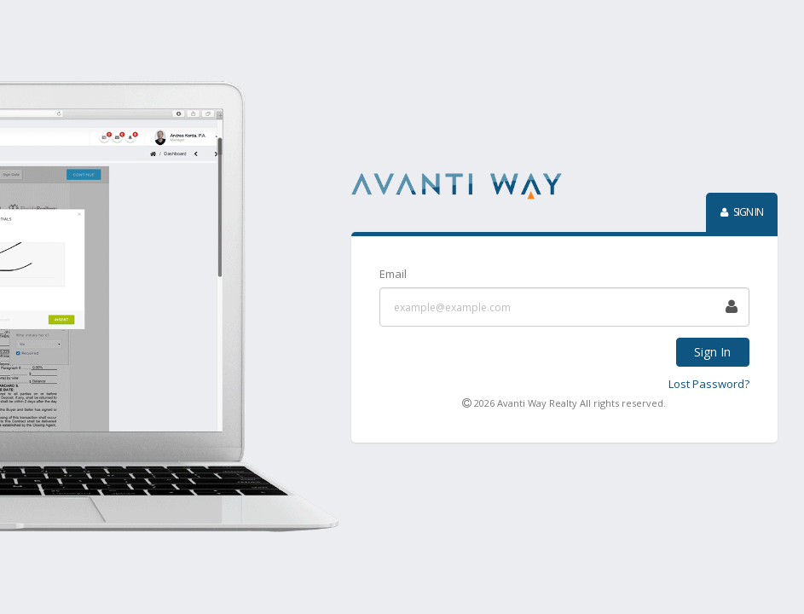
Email (393, 273)
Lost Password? (708, 383)
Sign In (712, 352)
